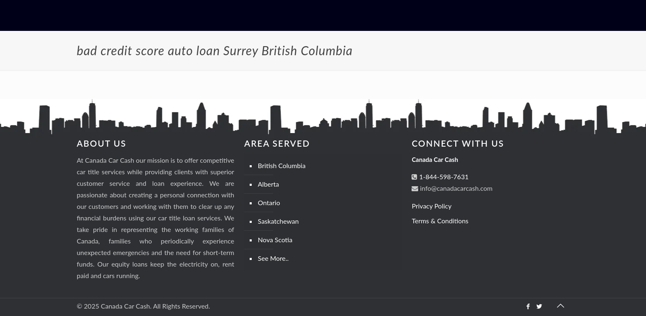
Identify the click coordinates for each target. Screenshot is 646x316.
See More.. (273, 258)
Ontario (269, 202)
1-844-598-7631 (442, 176)
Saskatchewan (278, 221)
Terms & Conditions (440, 221)
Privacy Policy (432, 206)
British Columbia (282, 165)
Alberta (268, 184)
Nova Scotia (275, 239)
